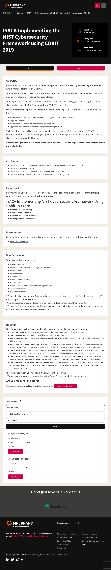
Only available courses (19, 414)
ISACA (29, 13)
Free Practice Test (65, 386)
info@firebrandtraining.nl (37, 536)
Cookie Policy (62, 548)
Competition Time (64, 541)
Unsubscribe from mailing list (93, 541)
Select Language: (63, 523)
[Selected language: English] (85, 523)
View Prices (81, 68)
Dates (30, 68)
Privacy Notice (62, 544)
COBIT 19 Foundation (19, 241)
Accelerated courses (64, 537)
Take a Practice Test (89, 537)
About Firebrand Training (66, 534)
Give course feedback (90, 534)
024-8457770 (17, 536)
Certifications (8, 13)
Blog (83, 544)
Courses (20, 13)
